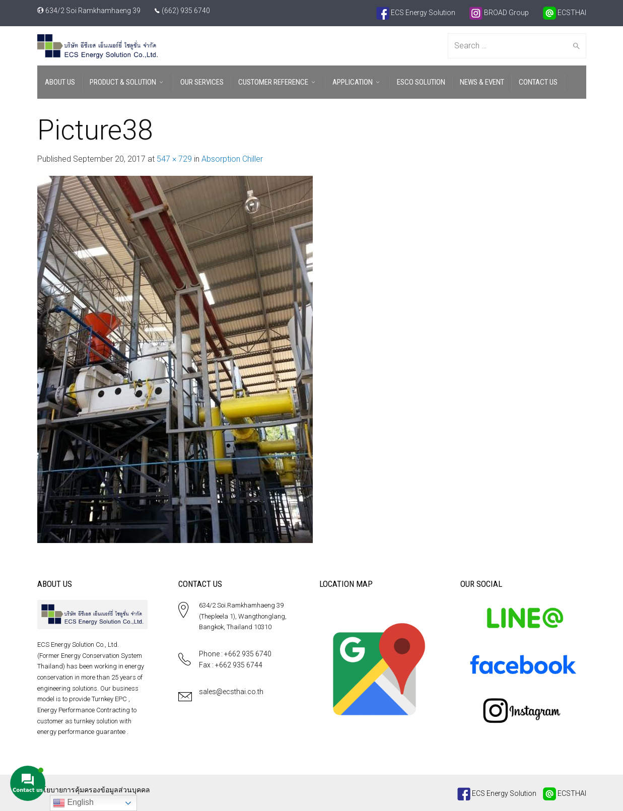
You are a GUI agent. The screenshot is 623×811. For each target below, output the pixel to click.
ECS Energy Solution (415, 13)
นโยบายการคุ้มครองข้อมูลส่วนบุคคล (93, 790)
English (73, 803)
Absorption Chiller (232, 159)
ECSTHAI (564, 13)
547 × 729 (174, 159)
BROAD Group (499, 13)
